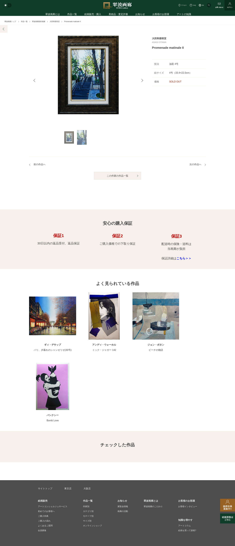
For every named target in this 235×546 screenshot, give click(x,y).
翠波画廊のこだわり (153, 443)
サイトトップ (45, 425)
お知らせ (140, 14)
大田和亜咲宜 (55, 21)
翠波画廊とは (52, 14)
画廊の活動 (123, 447)
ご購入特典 (43, 452)
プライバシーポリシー (137, 498)
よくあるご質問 (45, 462)
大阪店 (87, 425)
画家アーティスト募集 (66, 498)
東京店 (67, 425)
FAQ (194, 5)
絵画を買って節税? (187, 466)
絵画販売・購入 (92, 14)
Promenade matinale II (72, 21)
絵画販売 (43, 437)
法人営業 (113, 498)
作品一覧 (72, 14)
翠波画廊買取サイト (187, 498)
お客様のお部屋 (160, 14)
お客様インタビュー (187, 443)
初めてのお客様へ (46, 447)
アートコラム (184, 462)
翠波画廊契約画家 (38, 21)
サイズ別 (87, 457)
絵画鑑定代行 (102, 483)
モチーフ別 (88, 452)
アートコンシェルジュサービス (52, 443)
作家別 (86, 443)
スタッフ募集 (93, 498)
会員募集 (42, 466)
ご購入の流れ (44, 457)
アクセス (184, 5)
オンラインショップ (92, 462)
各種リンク (163, 498)
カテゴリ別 (88, 447)
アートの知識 (184, 14)
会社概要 (42, 498)
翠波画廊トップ (10, 21)
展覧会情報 (123, 443)
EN (203, 5)
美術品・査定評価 (118, 14)
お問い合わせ (45, 483)
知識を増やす (185, 456)
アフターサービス (73, 483)
